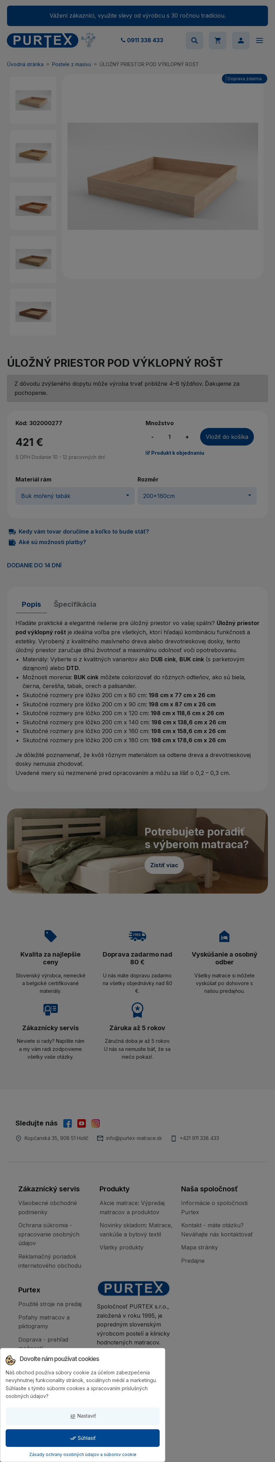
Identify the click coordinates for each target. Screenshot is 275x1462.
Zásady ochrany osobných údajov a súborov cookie (82, 1454)
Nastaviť (83, 1416)
